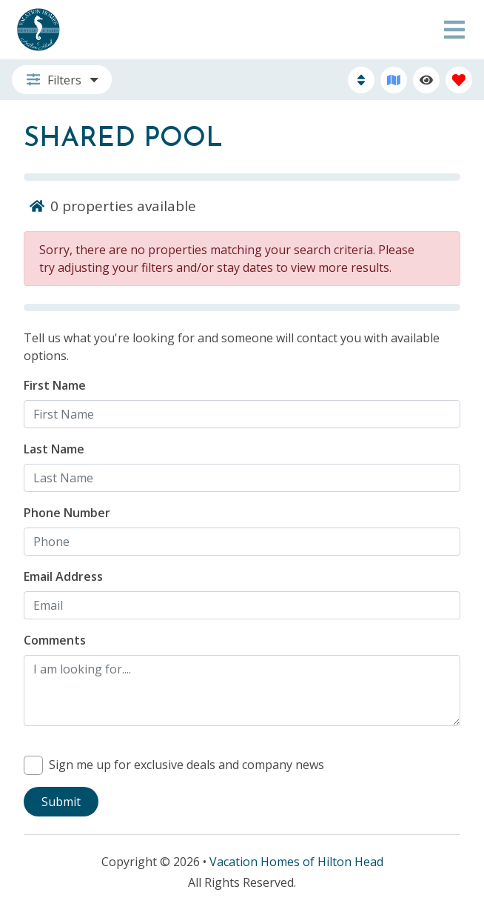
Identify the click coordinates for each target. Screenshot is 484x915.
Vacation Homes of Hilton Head (296, 862)
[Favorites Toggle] (459, 80)
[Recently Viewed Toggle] (426, 80)
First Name (55, 385)
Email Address (63, 576)
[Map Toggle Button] (393, 80)
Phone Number (67, 513)
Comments (55, 640)
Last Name (54, 449)
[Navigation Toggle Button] (454, 29)
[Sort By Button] (361, 80)
